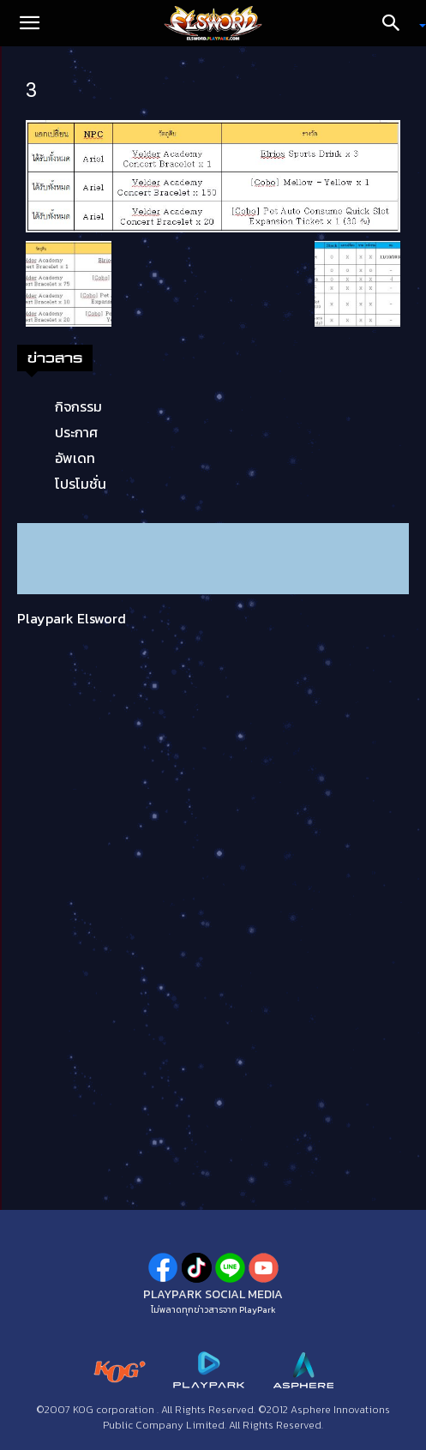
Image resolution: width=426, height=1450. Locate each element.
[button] (29, 23)
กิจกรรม (78, 406)
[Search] (397, 23)
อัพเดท (75, 458)
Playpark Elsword (71, 618)
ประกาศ (76, 432)
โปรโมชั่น (80, 483)
